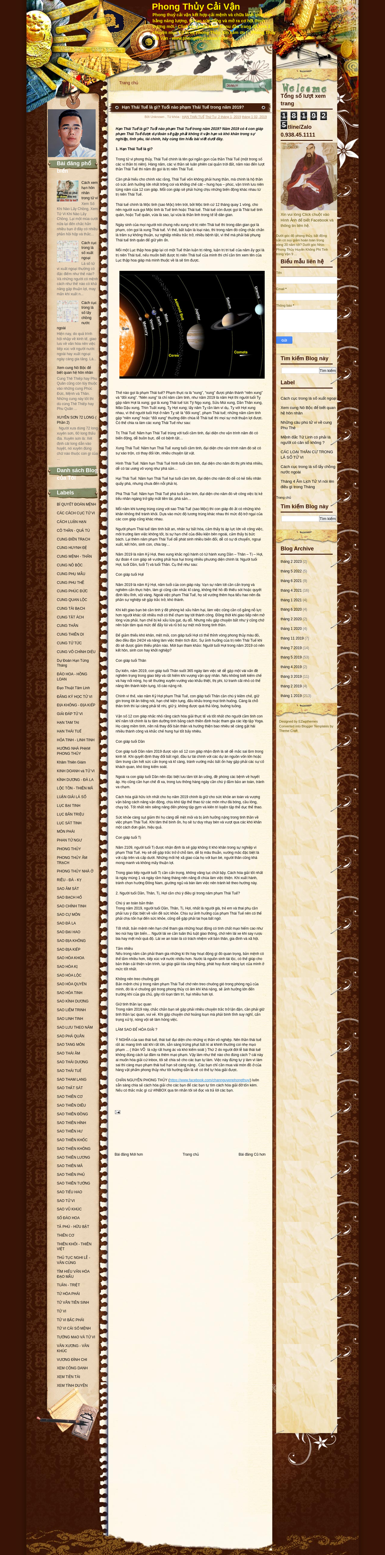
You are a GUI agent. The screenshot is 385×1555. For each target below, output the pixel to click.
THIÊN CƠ (65, 1235)
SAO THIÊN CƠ (69, 1097)
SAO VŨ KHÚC (69, 1209)
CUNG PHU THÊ (70, 583)
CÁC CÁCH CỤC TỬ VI (76, 513)
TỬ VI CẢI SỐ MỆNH (74, 1328)
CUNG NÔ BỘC (70, 565)
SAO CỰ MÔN (68, 914)
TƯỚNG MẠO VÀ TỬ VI (76, 1337)
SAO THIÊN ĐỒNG (72, 1114)
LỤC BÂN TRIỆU (70, 814)
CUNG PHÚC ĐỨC (72, 591)
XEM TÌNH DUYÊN (72, 1385)
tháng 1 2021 (291, 600)
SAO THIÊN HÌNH (71, 1123)
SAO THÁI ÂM (68, 1053)
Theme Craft (288, 731)
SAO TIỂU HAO (69, 1192)
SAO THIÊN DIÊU (71, 1105)
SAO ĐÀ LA (66, 923)
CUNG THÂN (67, 626)
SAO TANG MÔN (71, 1044)
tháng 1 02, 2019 (254, 117)
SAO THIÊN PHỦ (71, 1174)
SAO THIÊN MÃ (70, 1166)
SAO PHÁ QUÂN (70, 1036)
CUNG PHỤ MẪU (71, 574)
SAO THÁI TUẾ (69, 1071)
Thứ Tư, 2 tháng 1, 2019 (223, 117)
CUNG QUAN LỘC (72, 600)
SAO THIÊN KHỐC (72, 1140)
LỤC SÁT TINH (69, 823)
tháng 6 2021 (291, 581)
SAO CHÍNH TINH (71, 906)
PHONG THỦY (69, 849)
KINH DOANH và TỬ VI (75, 771)
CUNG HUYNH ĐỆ (72, 548)
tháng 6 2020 (291, 609)
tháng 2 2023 (291, 561)
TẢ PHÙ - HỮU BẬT (73, 1227)
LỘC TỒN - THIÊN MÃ (75, 788)
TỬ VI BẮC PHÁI (70, 1320)
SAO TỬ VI (66, 1201)
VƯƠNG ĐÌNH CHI (72, 1360)
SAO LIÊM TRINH (71, 1010)
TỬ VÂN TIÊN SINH (73, 1302)
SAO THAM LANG (71, 1079)
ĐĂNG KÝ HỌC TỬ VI (74, 697)
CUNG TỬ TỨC (69, 643)
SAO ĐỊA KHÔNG (71, 941)
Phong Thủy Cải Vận (196, 6)
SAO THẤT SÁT (70, 1088)
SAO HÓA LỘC (69, 975)
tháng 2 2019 (291, 686)
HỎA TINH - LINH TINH (75, 740)
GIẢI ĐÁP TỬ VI (70, 714)
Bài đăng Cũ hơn (252, 1154)
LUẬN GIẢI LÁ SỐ (71, 797)
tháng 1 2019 (291, 696)
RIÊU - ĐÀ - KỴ (69, 880)
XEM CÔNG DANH (72, 1368)
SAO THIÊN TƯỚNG (73, 1183)
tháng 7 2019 (291, 648)
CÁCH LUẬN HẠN (71, 522)
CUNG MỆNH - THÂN (74, 556)
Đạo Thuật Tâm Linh (73, 688)
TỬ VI (61, 1311)
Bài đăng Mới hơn (129, 1154)
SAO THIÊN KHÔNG (74, 1149)
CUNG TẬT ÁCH (70, 617)
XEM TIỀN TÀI (68, 1377)
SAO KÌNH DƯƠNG (72, 1001)
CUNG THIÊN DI (70, 634)
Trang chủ (129, 82)
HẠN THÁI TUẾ (69, 731)
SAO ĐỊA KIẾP (68, 949)
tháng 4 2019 (291, 667)
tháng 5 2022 (291, 571)
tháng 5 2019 (291, 657)
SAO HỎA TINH (69, 993)
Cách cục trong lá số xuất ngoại (308, 398)
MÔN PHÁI (66, 831)
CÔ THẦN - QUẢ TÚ (73, 530)
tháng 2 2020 (291, 619)
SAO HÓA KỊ (67, 967)
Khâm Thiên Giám (71, 762)
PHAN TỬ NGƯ (69, 840)
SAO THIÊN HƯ (69, 1131)
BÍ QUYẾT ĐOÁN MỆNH (76, 504)
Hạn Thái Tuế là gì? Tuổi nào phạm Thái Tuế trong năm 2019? (183, 107)
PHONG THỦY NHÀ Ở (75, 871)
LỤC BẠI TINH (68, 806)
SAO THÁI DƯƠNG (72, 1062)
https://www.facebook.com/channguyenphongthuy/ (210, 1080)
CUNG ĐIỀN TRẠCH (73, 539)
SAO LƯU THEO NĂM (75, 1027)
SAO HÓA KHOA (70, 958)
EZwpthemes (308, 721)
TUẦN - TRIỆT (68, 1285)
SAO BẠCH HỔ (69, 897)
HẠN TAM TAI (68, 722)
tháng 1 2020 (291, 629)
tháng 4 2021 (291, 590)
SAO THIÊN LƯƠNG (73, 1157)
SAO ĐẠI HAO (68, 932)
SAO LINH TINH (70, 1019)
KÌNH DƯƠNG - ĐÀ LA (75, 780)
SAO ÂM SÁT (68, 889)
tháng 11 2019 (292, 638)
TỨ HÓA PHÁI (68, 1294)
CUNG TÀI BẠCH (71, 608)
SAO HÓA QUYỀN (72, 984)
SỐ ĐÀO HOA (68, 1218)
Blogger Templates (315, 726)
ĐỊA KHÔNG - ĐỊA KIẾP (76, 705)
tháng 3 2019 (291, 676)
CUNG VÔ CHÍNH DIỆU (76, 652)
